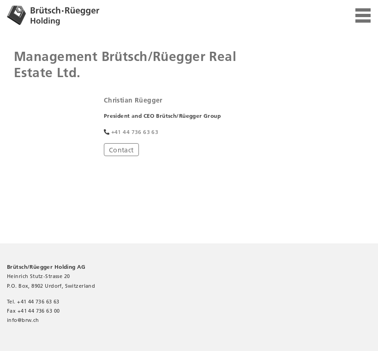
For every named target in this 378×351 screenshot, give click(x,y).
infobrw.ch (23, 320)
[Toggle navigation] (363, 16)
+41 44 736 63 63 (135, 131)
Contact (121, 150)
